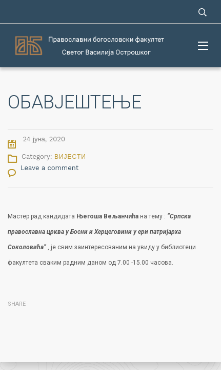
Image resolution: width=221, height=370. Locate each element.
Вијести (70, 156)
